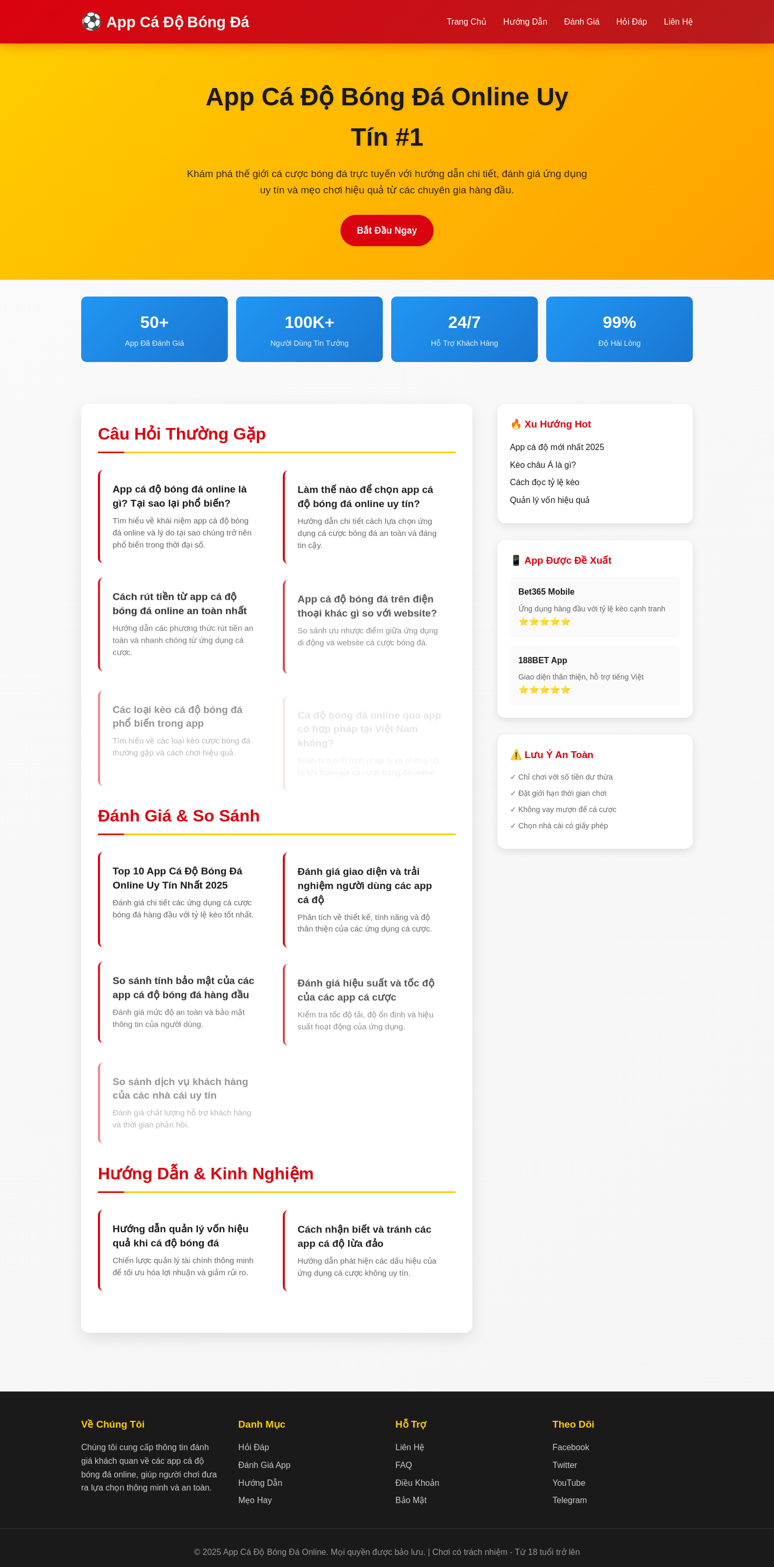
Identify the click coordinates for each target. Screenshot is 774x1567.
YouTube (568, 1482)
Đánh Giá (582, 21)
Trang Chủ (466, 21)
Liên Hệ (678, 21)
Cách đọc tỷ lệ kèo (545, 482)
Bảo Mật (411, 1500)
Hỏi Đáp (631, 21)
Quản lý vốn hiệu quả (550, 500)
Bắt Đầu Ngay (387, 230)
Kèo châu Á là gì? (543, 465)
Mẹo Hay (255, 1500)
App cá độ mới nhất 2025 (557, 447)
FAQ (403, 1465)
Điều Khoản (417, 1482)
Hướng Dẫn (525, 21)
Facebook (570, 1447)
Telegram (569, 1500)
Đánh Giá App (264, 1465)
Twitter (564, 1465)
